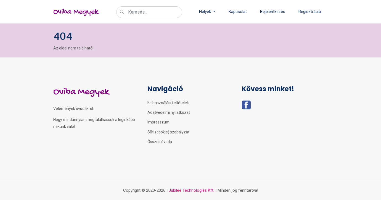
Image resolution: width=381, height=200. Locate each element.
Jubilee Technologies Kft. (191, 190)
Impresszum (158, 122)
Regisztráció (309, 11)
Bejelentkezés (272, 11)
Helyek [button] (205, 11)
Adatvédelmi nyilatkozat (168, 112)
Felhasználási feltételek (168, 103)
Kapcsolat (238, 11)
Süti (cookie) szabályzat (168, 132)
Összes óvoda (159, 142)
